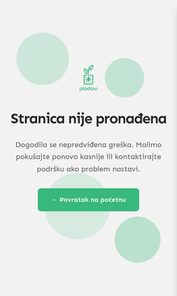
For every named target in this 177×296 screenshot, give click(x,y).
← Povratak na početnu (88, 200)
